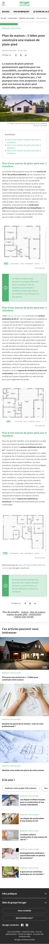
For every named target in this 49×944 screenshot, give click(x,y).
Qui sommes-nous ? (24, 918)
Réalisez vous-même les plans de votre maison (23, 770)
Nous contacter (24, 910)
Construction (12, 18)
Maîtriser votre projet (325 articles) (20, 788)
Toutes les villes (28, 932)
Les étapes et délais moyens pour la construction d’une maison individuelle (32, 802)
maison (25, 612)
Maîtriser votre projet (26, 18)
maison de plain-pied (16, 315)
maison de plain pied (17, 614)
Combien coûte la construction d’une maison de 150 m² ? (33, 837)
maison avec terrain (24, 617)
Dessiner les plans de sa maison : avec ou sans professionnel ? (22, 724)
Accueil (6, 11)
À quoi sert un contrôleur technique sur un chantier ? (32, 872)
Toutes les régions (25, 934)
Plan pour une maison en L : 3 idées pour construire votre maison (20, 678)
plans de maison (25, 565)
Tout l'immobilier (14, 932)
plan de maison (37, 612)
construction (35, 614)
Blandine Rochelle (9, 50)
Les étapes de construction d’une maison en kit (32, 819)
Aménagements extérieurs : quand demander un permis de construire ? (32, 855)
